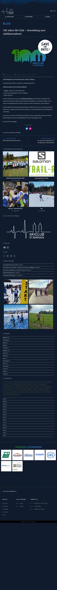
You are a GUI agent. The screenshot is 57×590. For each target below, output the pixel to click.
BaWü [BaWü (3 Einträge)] (24, 381)
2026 (4, 399)
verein (19, 132)
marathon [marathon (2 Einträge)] (35, 384)
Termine (29, 74)
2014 (4, 430)
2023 (4, 406)
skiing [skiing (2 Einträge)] (25, 389)
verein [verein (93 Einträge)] (43, 391)
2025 (4, 401)
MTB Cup (5, 355)
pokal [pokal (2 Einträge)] (27, 386)
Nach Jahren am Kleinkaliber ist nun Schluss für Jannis (14, 270)
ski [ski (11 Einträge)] (15, 389)
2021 (4, 412)
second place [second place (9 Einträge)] (10, 389)
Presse (4, 363)
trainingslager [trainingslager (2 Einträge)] (29, 391)
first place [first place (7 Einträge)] (6, 384)
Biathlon (4, 342)
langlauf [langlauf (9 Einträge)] (29, 384)
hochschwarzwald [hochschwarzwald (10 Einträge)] (17, 384)
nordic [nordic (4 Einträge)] (17, 386)
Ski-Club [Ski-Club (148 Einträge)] (20, 389)
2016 (4, 425)
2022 (4, 409)
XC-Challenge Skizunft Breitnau (9, 275)
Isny (41, 208)
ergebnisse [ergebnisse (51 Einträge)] (49, 381)
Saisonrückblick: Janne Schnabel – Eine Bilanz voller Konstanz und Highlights (18, 267)
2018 (4, 419)
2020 (4, 414)
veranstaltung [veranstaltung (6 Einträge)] (37, 391)
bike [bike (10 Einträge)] (34, 381)
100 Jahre (11, 132)
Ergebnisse (5, 350)
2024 (4, 404)
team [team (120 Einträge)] (10, 391)
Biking (4, 345)
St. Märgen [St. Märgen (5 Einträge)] (46, 389)
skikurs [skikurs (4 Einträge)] (30, 389)
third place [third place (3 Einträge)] (22, 391)
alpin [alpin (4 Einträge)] (11, 381)
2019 (4, 417)
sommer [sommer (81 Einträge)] (35, 389)
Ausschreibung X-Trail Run (41, 178)
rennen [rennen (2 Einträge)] (36, 386)
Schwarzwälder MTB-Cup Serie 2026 (10, 264)
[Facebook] (4, 247)
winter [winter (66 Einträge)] (13, 394)
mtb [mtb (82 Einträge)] (12, 386)
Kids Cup (4, 353)
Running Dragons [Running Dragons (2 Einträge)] (47, 386)
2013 (4, 432)
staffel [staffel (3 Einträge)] (5, 391)
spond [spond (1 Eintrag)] (40, 389)
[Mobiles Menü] (53, 10)
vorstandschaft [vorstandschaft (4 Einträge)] (7, 394)
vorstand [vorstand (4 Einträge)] (48, 391)
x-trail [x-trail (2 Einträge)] (18, 394)
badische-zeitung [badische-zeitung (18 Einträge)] (17, 381)
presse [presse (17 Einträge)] (32, 386)
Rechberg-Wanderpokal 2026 (9, 272)
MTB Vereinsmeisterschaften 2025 (15, 178)
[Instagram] (7, 247)
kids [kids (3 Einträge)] (24, 384)
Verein (34, 74)
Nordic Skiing (5, 360)
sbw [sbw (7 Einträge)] (4, 389)
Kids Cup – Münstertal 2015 (15, 208)
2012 (4, 435)
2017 (4, 422)
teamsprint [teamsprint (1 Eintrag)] (15, 391)
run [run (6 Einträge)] (41, 386)
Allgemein (18, 74)
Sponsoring (5, 366)
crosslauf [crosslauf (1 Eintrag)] (39, 381)
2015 (4, 427)
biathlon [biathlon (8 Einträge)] (29, 381)
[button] (9, 17)
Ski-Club (15, 132)
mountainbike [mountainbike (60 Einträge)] (6, 386)
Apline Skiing (5, 340)
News (24, 74)
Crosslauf (5, 347)
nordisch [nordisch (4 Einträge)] (22, 386)
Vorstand (4, 373)
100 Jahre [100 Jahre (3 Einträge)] (6, 381)
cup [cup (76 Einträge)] (44, 381)
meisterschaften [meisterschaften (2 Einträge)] (42, 384)
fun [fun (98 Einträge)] (10, 384)
